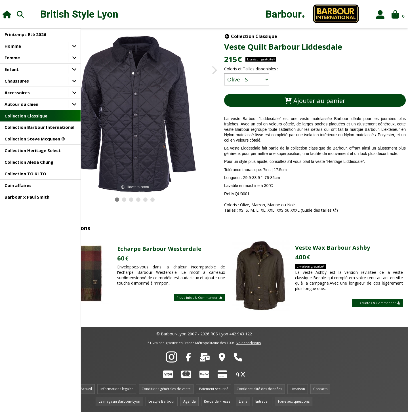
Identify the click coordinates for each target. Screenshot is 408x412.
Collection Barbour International (39, 127)
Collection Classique (26, 116)
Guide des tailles (342, 215)
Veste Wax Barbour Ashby (343, 250)
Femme (12, 57)
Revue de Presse (217, 401)
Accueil (86, 388)
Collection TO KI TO (25, 173)
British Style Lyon (79, 14)
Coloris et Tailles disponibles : (276, 69)
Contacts (320, 388)
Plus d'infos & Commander (217, 300)
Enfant (12, 69)
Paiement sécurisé (213, 388)
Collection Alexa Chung (29, 162)
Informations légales (116, 388)
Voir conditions (248, 342)
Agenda (189, 401)
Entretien (262, 401)
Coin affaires (18, 185)
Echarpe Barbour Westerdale (188, 251)
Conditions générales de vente (166, 388)
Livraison (298, 388)
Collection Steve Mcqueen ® (35, 139)
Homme (13, 46)
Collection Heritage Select (33, 150)
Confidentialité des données (259, 388)
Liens (243, 401)
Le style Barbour (161, 401)
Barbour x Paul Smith (27, 197)
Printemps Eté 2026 (25, 34)
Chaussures (17, 81)
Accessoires (17, 92)
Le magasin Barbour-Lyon (119, 401)
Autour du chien (21, 104)
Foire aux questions (294, 401)
